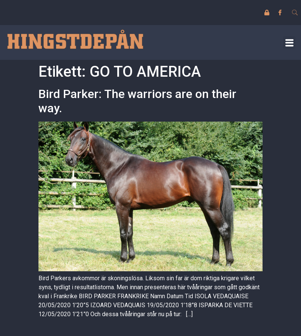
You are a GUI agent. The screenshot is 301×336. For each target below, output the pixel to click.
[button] (289, 42)
